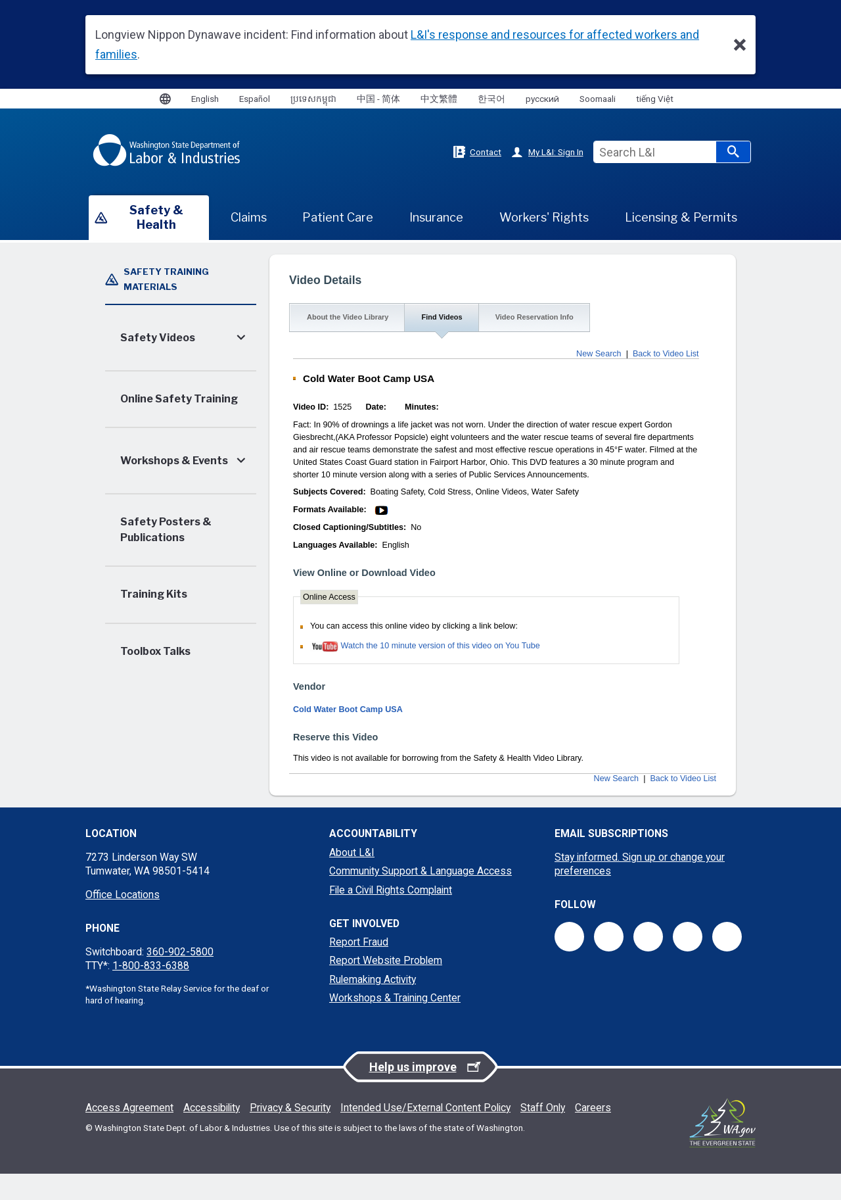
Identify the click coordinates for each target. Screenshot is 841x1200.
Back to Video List (666, 353)
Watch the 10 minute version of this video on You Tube (440, 645)
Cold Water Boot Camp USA (348, 709)
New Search (599, 353)
